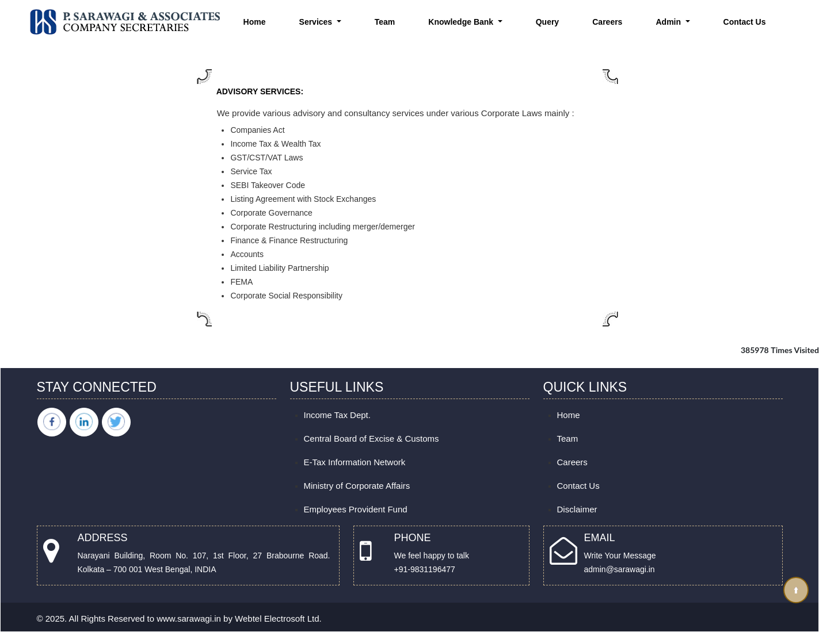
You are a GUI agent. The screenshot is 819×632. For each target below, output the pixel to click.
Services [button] (317, 21)
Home (254, 21)
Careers (607, 21)
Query (547, 21)
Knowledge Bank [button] (462, 21)
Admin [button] (669, 21)
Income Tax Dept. (337, 415)
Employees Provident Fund (355, 509)
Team (385, 21)
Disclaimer (577, 509)
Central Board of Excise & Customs (371, 438)
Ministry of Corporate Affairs (357, 486)
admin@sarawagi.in (619, 569)
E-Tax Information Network (355, 462)
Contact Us (744, 21)
